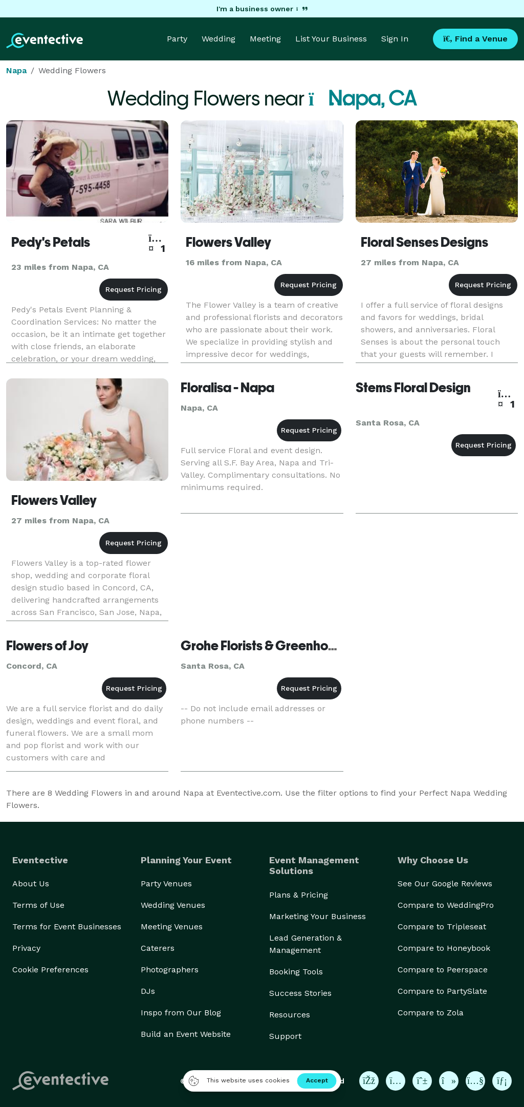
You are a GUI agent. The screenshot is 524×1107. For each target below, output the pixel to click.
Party (177, 39)
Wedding (218, 39)
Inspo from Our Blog (181, 1012)
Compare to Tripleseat (442, 926)
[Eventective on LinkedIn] (502, 1081)
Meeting (265, 39)
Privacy (26, 948)
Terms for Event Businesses (66, 926)
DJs (148, 991)
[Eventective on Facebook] (369, 1081)
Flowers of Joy (47, 645)
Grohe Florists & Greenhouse (264, 645)
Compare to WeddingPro (446, 905)
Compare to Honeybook (444, 948)
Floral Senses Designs (424, 242)
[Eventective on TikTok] (448, 1081)
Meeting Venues (172, 926)
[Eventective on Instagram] (395, 1081)
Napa (16, 70)
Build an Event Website (186, 1034)
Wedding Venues (173, 905)
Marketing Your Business (317, 916)
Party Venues (166, 883)
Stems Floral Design (413, 387)
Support (285, 1036)
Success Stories (300, 993)
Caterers (157, 948)
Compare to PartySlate (442, 991)
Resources (289, 1014)
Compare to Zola (431, 1012)
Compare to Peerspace (443, 969)
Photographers (170, 969)
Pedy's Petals (50, 242)
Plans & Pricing (298, 895)
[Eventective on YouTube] (475, 1081)
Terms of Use (38, 905)
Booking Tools (296, 971)
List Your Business (331, 39)
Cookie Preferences (50, 969)
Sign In (394, 39)
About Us (30, 883)
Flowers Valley (228, 242)
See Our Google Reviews (445, 883)
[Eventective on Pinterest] (422, 1081)
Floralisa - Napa (227, 387)
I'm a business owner (262, 9)
